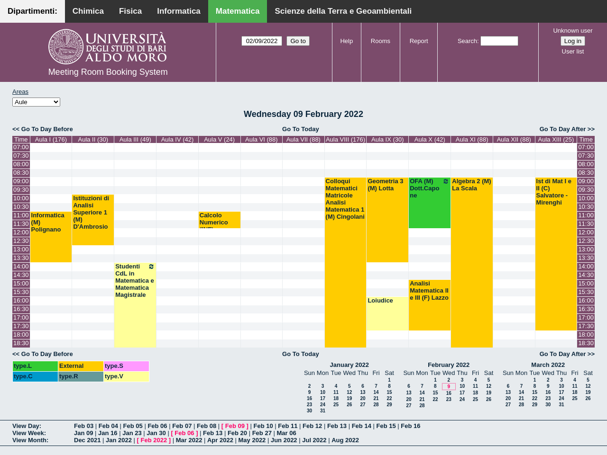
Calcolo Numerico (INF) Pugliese (214, 226)
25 (336, 404)
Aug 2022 (345, 440)
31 (322, 410)
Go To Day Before (47, 129)
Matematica (238, 11)
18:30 (21, 343)
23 (309, 404)
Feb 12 (312, 425)
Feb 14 (361, 425)
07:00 (21, 147)
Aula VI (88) (261, 139)
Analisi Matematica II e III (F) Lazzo (429, 290)
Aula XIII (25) (556, 139)
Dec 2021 (87, 440)
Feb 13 (337, 425)
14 (375, 392)
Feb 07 (182, 425)
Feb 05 (133, 425)
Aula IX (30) (387, 139)
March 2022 (548, 364)
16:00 (21, 300)
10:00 (21, 198)
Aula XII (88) (514, 139)
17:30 (21, 326)
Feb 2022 (154, 440)
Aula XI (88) (472, 139)
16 (309, 398)
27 (362, 404)
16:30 (21, 308)
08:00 (21, 164)
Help (346, 41)
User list (573, 51)
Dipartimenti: (32, 11)
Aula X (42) (429, 139)
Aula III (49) (135, 139)
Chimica (88, 11)
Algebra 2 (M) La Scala (471, 185)
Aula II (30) (93, 139)
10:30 (21, 206)
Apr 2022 (220, 440)
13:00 (21, 249)
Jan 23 (131, 433)
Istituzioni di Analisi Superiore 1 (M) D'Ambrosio (91, 212)
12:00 (21, 232)
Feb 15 (385, 425)
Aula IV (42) (177, 139)
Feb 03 (83, 425)
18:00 (21, 334)
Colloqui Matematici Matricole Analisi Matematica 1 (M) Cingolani (345, 199)
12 (349, 392)
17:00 (21, 317)
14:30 (21, 274)
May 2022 (252, 440)
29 (389, 404)
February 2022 (448, 364)
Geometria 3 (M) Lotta (385, 185)
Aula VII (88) (303, 139)
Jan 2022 (119, 440)
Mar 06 (286, 433)
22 (389, 398)
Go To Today (300, 129)
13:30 (21, 257)
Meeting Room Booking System (108, 72)
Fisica (130, 11)
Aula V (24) (219, 139)
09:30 (21, 189)
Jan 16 (107, 433)
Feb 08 (206, 425)
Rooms (380, 41)
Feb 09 (235, 425)
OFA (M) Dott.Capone (430, 188)
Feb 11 (287, 425)
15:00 (21, 283)
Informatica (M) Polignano (47, 222)
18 (336, 398)
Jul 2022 (314, 440)
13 (362, 392)
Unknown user (572, 30)
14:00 (21, 266)
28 (375, 404)
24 (322, 404)
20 (362, 398)
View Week (28, 433)
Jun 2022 (284, 440)
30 (309, 410)
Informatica (179, 11)
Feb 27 (262, 433)
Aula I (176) (51, 139)
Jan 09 (83, 433)
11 (336, 392)
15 (389, 392)
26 (349, 404)
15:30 (21, 291)
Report (419, 41)
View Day (25, 425)
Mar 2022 (189, 440)
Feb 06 (157, 425)
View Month (29, 440)
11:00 (21, 215)
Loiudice (380, 300)
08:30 (21, 172)
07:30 (21, 155)
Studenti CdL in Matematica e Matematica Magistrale (135, 280)
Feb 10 (263, 425)
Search (467, 41)
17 (322, 398)
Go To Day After (563, 129)
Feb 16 (410, 425)
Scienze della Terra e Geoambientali (343, 11)
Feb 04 (108, 425)
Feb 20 (237, 433)
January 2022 (349, 364)
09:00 (21, 181)
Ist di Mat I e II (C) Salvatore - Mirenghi (553, 192)
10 (322, 392)
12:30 (21, 240)
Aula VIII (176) (345, 139)
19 (349, 398)
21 (375, 398)
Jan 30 (156, 433)
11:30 (21, 223)
